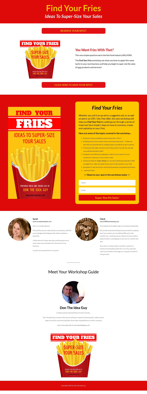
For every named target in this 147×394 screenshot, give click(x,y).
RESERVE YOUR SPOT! (73, 30)
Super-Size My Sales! (107, 197)
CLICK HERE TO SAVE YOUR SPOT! (73, 84)
